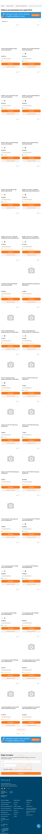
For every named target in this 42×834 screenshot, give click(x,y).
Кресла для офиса (5, 804)
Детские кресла (4, 816)
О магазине (16, 812)
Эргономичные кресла (5, 814)
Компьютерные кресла (6, 802)
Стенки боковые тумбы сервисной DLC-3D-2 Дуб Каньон (9, 519)
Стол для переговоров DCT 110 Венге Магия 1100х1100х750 (31, 519)
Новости (15, 810)
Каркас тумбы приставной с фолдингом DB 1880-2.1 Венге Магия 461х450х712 (10, 378)
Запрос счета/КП (10, 66)
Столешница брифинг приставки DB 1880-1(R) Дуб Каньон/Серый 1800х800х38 (31, 708)
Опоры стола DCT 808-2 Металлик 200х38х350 (30, 425)
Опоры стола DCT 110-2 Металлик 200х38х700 (9, 425)
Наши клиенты (29, 806)
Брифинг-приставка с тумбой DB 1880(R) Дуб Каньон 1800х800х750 (30, 237)
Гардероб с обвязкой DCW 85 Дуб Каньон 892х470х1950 (9, 284)
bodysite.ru (3, 796)
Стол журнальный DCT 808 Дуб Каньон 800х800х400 (8, 613)
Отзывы (15, 814)
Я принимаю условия (16, 769)
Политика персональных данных (4, 792)
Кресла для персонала (6, 808)
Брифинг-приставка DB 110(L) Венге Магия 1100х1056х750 (31, 49)
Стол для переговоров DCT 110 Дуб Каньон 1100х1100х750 (9, 566)
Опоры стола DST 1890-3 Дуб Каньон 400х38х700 (10, 472)
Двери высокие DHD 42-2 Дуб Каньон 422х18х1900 (31, 284)
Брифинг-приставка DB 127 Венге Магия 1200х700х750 (30, 143)
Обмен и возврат (17, 806)
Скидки (15, 816)
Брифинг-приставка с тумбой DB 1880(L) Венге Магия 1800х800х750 (30, 190)
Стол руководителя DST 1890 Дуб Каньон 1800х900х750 (30, 613)
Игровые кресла (4, 812)
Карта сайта (11, 792)
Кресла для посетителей (6, 810)
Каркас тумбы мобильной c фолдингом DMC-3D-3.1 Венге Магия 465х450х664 (9, 331)
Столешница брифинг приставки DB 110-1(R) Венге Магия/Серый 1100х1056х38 (31, 661)
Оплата (15, 804)
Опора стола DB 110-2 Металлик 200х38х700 (30, 378)
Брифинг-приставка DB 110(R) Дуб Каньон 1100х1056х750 (9, 143)
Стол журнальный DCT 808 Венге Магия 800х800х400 (30, 566)
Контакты (28, 802)
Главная (2, 5)
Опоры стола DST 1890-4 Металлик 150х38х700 (30, 472)
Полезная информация (18, 808)
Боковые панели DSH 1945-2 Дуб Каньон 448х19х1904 (9, 49)
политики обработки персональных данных (22, 769)
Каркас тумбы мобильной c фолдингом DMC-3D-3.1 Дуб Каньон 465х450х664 (30, 331)
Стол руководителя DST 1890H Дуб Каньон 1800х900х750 (9, 661)
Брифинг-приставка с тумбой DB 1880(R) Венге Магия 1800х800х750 (10, 237)
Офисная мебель (10, 5)
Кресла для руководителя (6, 806)
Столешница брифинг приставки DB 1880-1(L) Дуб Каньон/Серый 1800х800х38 (10, 708)
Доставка (16, 802)
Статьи (27, 804)
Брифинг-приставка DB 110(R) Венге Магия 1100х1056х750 (31, 96)
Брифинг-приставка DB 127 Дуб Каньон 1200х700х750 (9, 190)
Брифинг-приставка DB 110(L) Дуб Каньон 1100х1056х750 (9, 96)
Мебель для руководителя (21, 5)
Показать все (21, 729)
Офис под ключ (29, 814)
